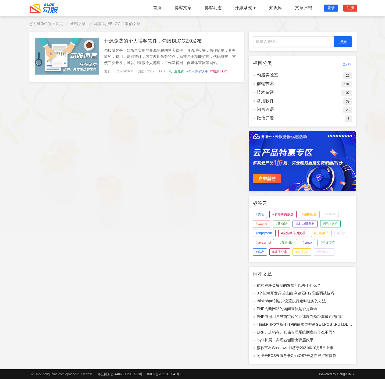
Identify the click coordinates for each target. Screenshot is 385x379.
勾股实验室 (267, 75)
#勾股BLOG (218, 71)
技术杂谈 (265, 92)
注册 (350, 8)
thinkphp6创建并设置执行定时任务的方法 (291, 301)
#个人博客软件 (197, 71)
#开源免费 (176, 71)
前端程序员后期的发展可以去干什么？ (289, 285)
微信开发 (265, 118)
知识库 (275, 7)
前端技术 (265, 83)
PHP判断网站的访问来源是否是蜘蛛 (287, 309)
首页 (157, 7)
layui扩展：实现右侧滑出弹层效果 (285, 340)
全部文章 (77, 24)
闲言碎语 (265, 109)
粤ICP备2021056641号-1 (165, 374)
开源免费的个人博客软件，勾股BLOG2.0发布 (153, 41)
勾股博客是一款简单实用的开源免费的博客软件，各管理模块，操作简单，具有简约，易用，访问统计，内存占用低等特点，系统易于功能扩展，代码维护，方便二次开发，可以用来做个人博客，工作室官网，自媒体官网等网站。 (170, 56)
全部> (347, 64)
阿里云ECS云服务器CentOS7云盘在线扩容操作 (296, 355)
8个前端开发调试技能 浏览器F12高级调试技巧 (295, 293)
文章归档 (303, 7)
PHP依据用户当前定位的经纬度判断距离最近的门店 (300, 316)
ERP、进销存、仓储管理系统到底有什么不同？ (296, 332)
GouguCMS (345, 374)
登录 (331, 8)
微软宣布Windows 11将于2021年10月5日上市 (295, 348)
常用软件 (265, 101)
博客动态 (213, 7)
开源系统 (245, 7)
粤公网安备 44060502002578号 (120, 374)
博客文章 (183, 7)
